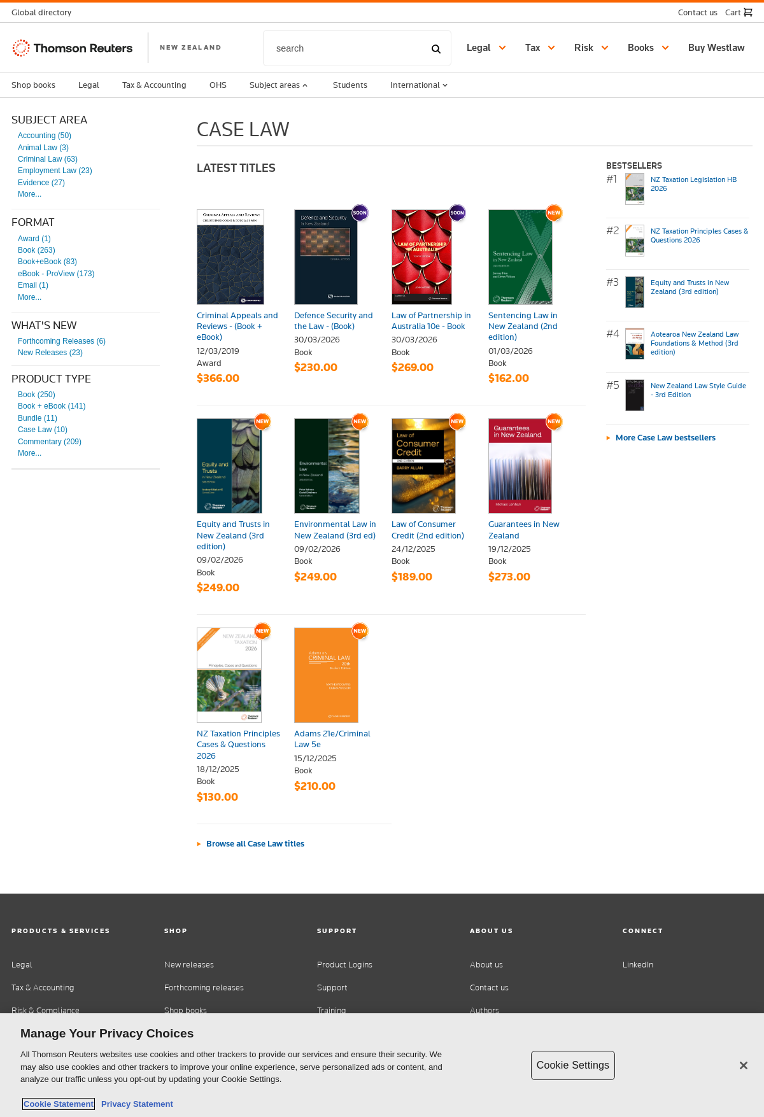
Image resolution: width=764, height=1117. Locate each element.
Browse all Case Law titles (255, 843)
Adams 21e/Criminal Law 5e (332, 738)
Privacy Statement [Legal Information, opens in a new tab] (135, 1104)
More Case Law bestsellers (666, 437)
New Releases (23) (50, 352)
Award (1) (34, 238)
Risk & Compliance (45, 1010)
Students (350, 84)
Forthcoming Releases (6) (62, 341)
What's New (43, 325)
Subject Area (49, 120)
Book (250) (36, 394)
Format (33, 222)
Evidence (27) (41, 182)
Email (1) (33, 285)
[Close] (744, 1065)
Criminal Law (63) (48, 159)
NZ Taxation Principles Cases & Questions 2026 (238, 744)
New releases (189, 964)
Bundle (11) (37, 418)
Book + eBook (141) (51, 406)
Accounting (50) (44, 135)
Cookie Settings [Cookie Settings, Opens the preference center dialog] (573, 1065)
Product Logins (344, 964)
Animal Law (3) (43, 147)
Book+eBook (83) (47, 261)
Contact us (489, 987)
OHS (218, 84)
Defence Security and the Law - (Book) (333, 320)
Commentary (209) (49, 441)
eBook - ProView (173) (56, 273)
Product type (51, 379)
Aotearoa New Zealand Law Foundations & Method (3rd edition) (695, 343)
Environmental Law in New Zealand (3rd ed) (335, 529)
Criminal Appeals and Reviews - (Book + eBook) (237, 326)
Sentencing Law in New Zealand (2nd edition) (523, 326)
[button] (45, 12)
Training (331, 1010)
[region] (382, 1065)
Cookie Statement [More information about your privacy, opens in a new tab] (59, 1104)
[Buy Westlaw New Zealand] (718, 48)
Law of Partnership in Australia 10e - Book (431, 320)
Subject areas (280, 85)
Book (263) (36, 250)
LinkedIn (638, 964)
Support (332, 987)
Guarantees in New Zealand (524, 529)
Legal (88, 84)
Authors (484, 1010)
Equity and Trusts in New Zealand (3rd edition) (233, 535)
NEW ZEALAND (191, 47)
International (420, 85)
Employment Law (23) (55, 170)
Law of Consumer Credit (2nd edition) (428, 529)
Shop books (33, 84)
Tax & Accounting (154, 84)
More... (29, 194)
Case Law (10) (42, 429)
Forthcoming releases (204, 987)
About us (486, 964)
